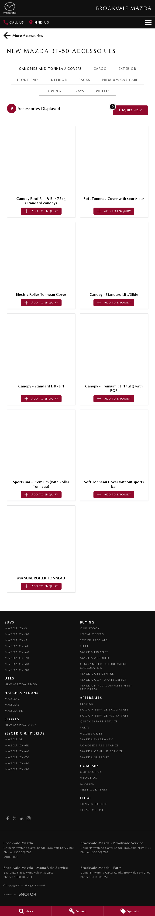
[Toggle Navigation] (148, 22)
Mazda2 (12, 698)
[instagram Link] (28, 818)
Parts (85, 727)
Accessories (91, 733)
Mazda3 (12, 704)
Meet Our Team (93, 789)
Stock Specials (94, 640)
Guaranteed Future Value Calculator (103, 665)
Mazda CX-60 (17, 652)
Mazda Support (95, 757)
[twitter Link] (14, 818)
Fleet (84, 646)
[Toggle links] (19, 894)
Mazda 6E (14, 710)
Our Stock (90, 628)
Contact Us (91, 771)
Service (86, 703)
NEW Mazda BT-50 (21, 684)
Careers (87, 783)
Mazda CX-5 (16, 640)
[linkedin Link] (21, 818)
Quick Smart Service (99, 721)
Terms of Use (92, 810)
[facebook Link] (7, 818)
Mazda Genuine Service (101, 751)
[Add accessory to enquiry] (41, 211)
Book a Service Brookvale (104, 709)
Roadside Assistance (99, 745)
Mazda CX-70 (17, 658)
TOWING (53, 91)
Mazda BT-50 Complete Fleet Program (106, 687)
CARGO (100, 68)
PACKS (84, 80)
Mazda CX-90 (17, 670)
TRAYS (78, 91)
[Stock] (26, 911)
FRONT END (27, 80)
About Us (88, 777)
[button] (41, 160)
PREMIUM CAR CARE (120, 80)
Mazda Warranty (96, 739)
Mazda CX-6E (17, 646)
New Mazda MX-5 (21, 725)
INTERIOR (58, 80)
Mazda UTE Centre (97, 673)
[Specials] (129, 911)
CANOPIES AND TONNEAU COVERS (50, 68)
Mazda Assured (95, 658)
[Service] (77, 911)
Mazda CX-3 (16, 628)
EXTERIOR (127, 68)
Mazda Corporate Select (103, 679)
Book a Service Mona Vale (104, 715)
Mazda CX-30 (17, 634)
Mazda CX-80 (17, 664)
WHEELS (103, 91)
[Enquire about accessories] (130, 110)
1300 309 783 (22, 852)
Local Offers (92, 634)
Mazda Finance (94, 652)
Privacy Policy (93, 804)
